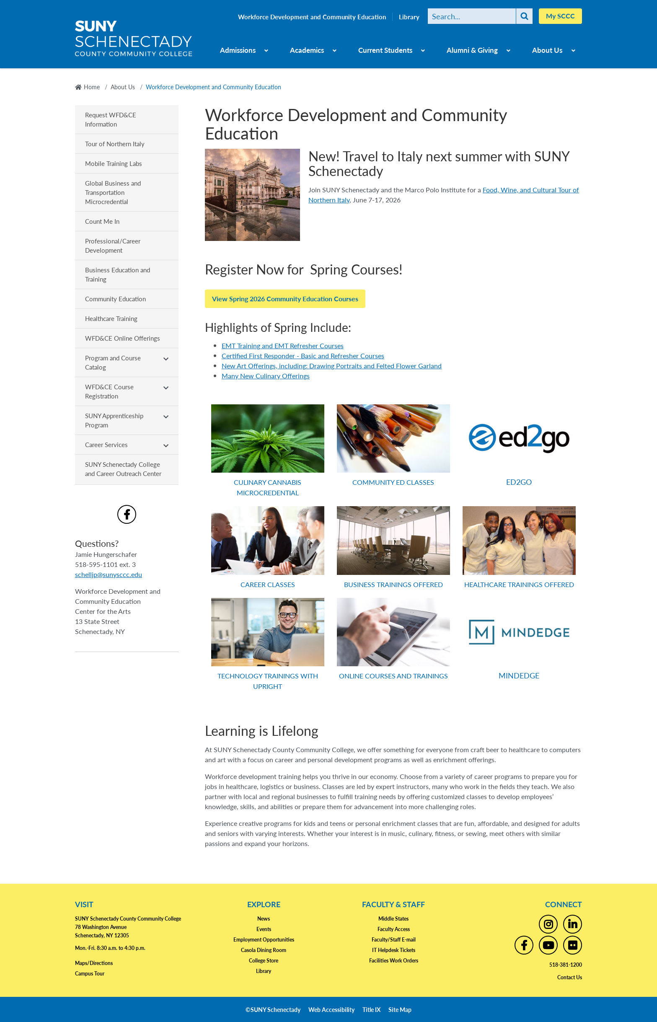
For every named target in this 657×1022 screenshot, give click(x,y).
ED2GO (519, 481)
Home (92, 87)
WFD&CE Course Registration (109, 391)
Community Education (115, 298)
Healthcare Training (111, 318)
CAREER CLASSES (268, 584)
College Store (263, 960)
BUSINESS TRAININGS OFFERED (393, 584)
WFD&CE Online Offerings (122, 338)
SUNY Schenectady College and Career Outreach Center (123, 469)
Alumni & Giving (472, 50)
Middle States (393, 918)
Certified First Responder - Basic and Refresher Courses (303, 355)
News (263, 918)
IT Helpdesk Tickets (393, 950)
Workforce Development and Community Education (312, 17)
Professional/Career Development (112, 245)
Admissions (238, 50)
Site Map (399, 1009)
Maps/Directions (94, 963)
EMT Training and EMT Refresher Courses (283, 345)
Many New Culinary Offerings (266, 375)
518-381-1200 (565, 964)
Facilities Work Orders (393, 960)
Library (409, 17)
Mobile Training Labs (113, 163)
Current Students (385, 50)
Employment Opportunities (263, 939)
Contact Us (569, 977)
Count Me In (102, 221)
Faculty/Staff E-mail (394, 939)
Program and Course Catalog (113, 362)
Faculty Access (394, 929)
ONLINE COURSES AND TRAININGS (393, 675)
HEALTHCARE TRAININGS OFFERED (519, 584)
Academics (307, 50)
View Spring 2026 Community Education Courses (285, 298)
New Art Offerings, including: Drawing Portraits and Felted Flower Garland (332, 365)
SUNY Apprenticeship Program (114, 420)
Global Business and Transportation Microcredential (113, 192)
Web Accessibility (331, 1009)
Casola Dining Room (263, 950)
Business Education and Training (117, 274)
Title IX (371, 1009)
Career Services (106, 444)
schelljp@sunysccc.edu (108, 574)
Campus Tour (89, 973)
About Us (547, 50)
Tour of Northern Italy (115, 143)
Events (263, 929)
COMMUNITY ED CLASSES (393, 482)
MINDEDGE (519, 675)
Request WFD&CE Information (110, 119)
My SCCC (560, 16)
